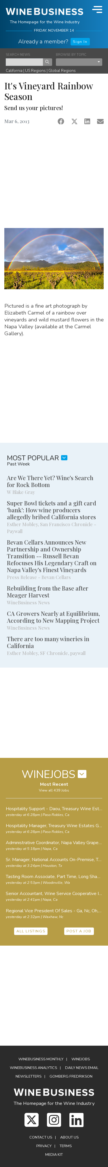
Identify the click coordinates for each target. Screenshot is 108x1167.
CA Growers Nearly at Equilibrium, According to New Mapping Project (53, 617)
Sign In (80, 41)
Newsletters (28, 1076)
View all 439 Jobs (54, 790)
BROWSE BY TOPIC (71, 55)
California (14, 70)
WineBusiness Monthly (40, 1059)
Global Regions (62, 70)
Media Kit (54, 1154)
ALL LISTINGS (30, 931)
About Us (69, 1137)
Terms (66, 1146)
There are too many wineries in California (48, 642)
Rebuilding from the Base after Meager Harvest (47, 591)
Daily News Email (81, 1067)
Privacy (44, 1146)
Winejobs (80, 1059)
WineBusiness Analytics (33, 1067)
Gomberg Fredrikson (71, 1076)
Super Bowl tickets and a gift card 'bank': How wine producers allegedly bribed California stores (51, 510)
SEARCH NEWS (18, 55)
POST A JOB (79, 931)
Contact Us (40, 1137)
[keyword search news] (24, 62)
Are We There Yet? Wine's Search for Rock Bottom (50, 481)
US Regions (35, 70)
